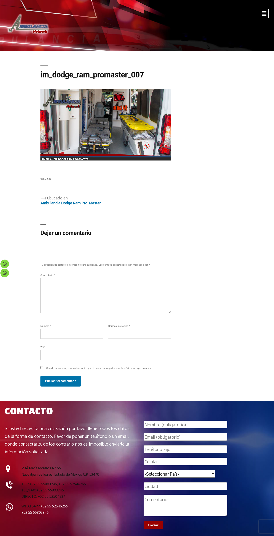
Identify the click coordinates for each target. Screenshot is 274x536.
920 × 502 (45, 179)
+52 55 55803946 (35, 512)
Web (42, 346)
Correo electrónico (119, 325)
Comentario (47, 275)
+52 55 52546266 (54, 506)
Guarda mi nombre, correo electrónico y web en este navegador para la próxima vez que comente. (99, 368)
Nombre (45, 325)
